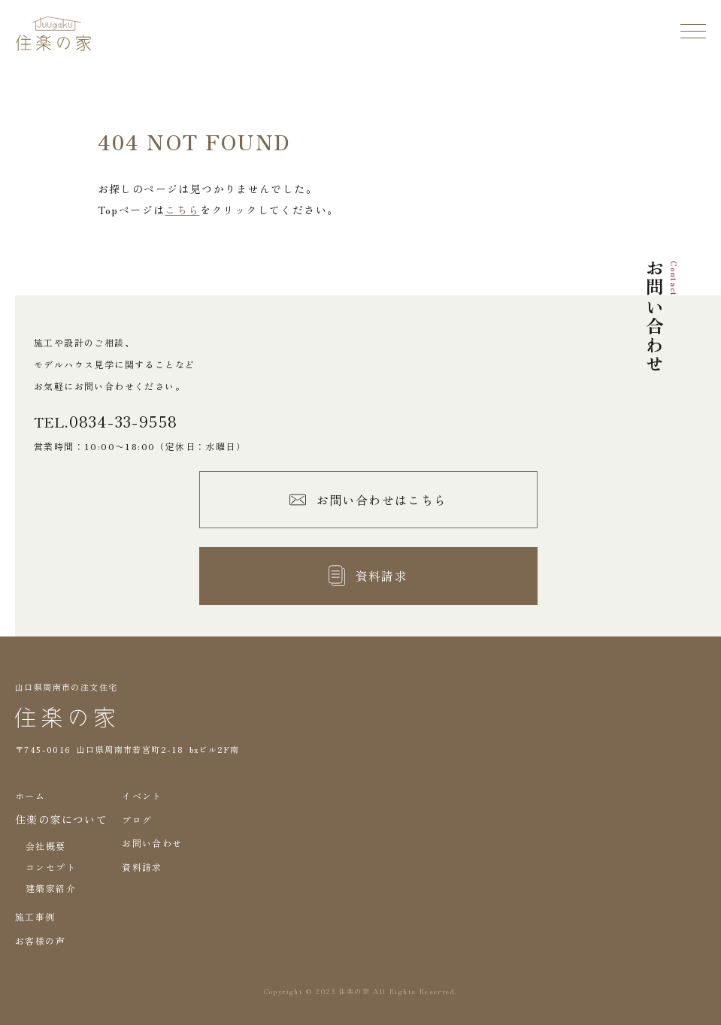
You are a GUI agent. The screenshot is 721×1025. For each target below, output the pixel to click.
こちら (182, 209)
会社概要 (46, 845)
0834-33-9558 (123, 421)
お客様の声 (40, 940)
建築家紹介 (51, 887)
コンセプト (51, 866)
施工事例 (35, 916)
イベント (142, 795)
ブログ (137, 819)
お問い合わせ (152, 842)
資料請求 (142, 866)
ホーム (30, 795)
